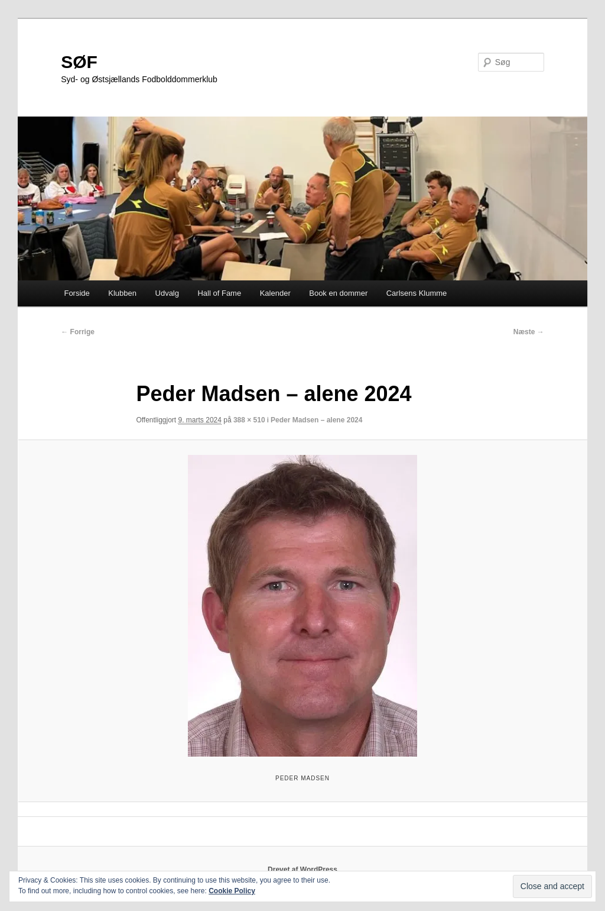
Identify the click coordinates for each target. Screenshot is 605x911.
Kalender (275, 293)
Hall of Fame (219, 293)
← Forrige (78, 332)
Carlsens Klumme (416, 293)
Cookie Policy (232, 891)
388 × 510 (249, 420)
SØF (79, 62)
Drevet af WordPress (302, 869)
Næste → (528, 332)
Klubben (122, 293)
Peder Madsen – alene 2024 (316, 420)
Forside (76, 293)
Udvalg (167, 293)
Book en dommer (338, 293)
